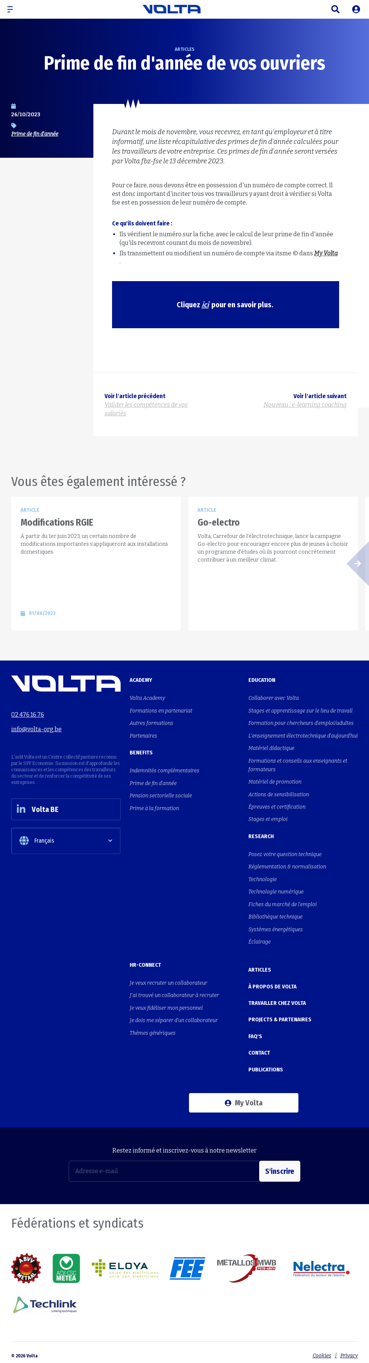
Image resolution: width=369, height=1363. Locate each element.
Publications (265, 1062)
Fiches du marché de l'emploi (282, 902)
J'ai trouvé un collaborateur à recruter (174, 992)
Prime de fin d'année (34, 134)
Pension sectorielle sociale (161, 794)
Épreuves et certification (277, 805)
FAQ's (255, 1030)
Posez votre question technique (285, 852)
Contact (259, 1046)
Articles (259, 966)
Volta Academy (147, 698)
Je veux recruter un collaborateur (168, 979)
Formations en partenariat (161, 710)
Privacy (349, 1348)
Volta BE (38, 810)
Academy (141, 680)
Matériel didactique (271, 747)
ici (205, 304)
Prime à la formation (154, 807)
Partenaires (143, 735)
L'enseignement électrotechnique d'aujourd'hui (303, 735)
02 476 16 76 (27, 714)
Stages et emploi (268, 818)
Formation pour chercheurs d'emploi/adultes (301, 723)
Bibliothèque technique (275, 914)
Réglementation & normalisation (287, 865)
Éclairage (259, 939)
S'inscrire (279, 1164)
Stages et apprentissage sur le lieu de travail (300, 710)
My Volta (244, 1095)
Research (261, 834)
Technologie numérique (276, 889)
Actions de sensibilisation (278, 793)
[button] (13, 9)
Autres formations (151, 723)
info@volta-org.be (36, 728)
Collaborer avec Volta (273, 698)
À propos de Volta (272, 982)
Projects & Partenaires (279, 1014)
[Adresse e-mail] (164, 1164)
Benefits (141, 751)
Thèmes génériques (153, 1029)
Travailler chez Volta (277, 998)
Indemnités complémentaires (164, 770)
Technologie (262, 877)
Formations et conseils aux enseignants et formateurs (297, 764)
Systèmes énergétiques (275, 926)
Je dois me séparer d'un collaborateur (174, 1016)
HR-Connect (145, 961)
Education (261, 680)
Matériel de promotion (274, 781)
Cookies (321, 1348)
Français (36, 842)
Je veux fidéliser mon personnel (166, 1004)
